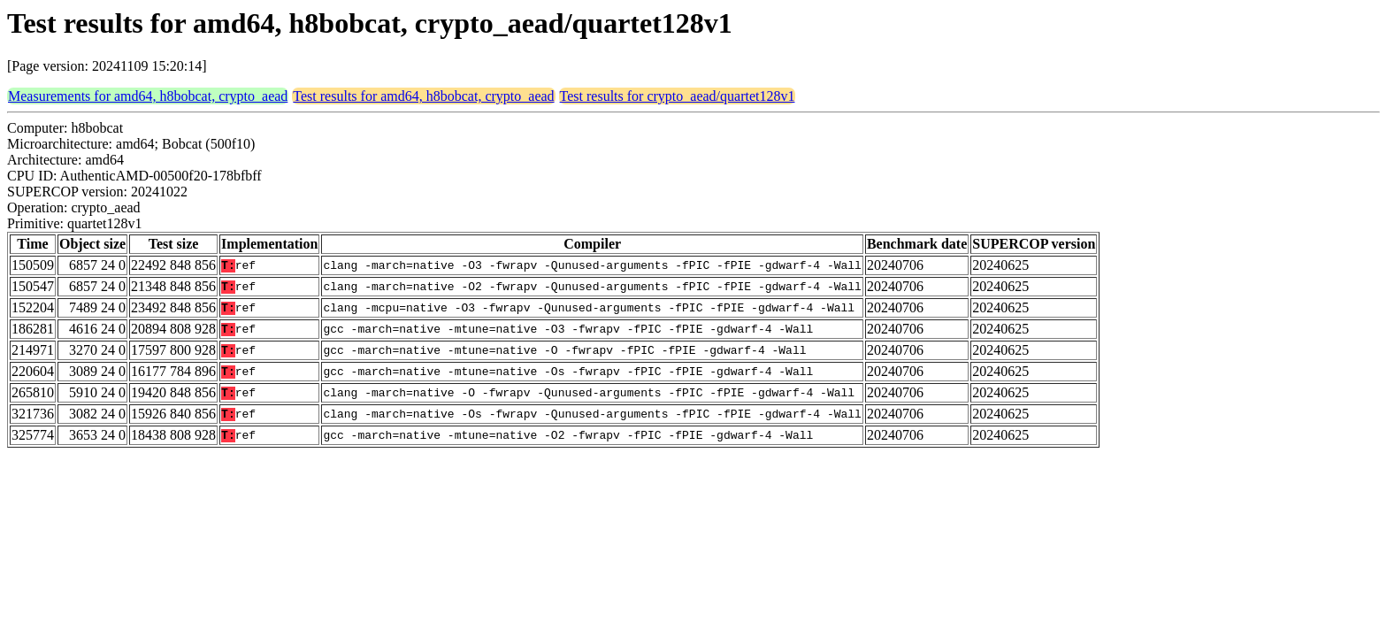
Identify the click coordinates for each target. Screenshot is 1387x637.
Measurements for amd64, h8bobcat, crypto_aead (147, 96)
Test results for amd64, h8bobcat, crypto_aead (423, 96)
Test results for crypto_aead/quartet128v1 (677, 96)
